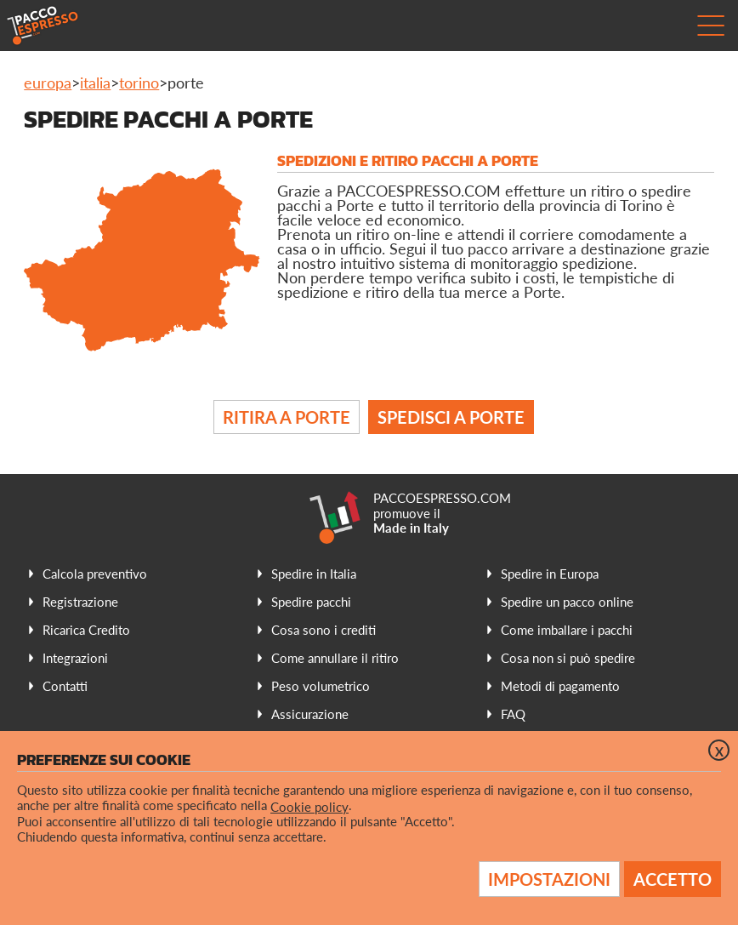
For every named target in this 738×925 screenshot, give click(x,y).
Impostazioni (549, 879)
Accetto (672, 879)
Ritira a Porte (286, 417)
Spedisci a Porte (451, 417)
